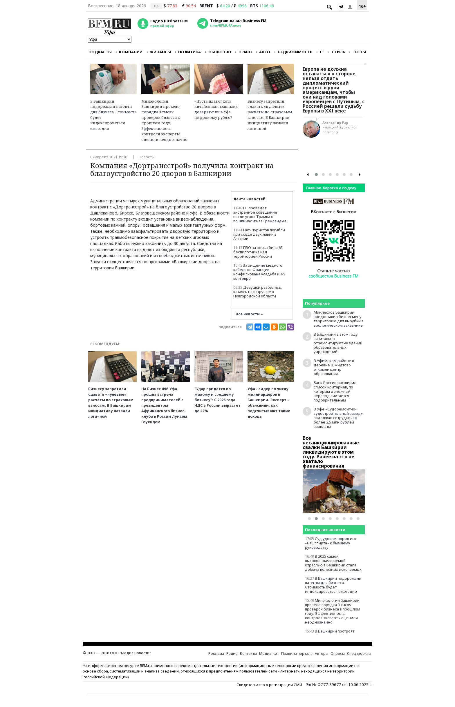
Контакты (248, 653)
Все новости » (249, 314)
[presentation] (308, 174)
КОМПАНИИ (128, 51)
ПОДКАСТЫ (100, 51)
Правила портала (297, 653)
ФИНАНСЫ (159, 51)
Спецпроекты (359, 653)
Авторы (321, 653)
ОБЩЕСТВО (218, 51)
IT (320, 51)
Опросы (338, 653)
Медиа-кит (269, 653)
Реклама (216, 653)
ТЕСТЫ (357, 51)
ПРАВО (243, 51)
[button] (316, 174)
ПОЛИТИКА (188, 51)
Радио (232, 653)
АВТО (263, 51)
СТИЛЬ (336, 51)
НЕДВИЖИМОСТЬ (293, 51)
